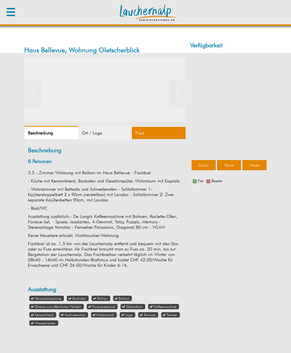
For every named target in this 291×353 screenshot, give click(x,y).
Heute (229, 165)
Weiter (255, 165)
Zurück (203, 165)
